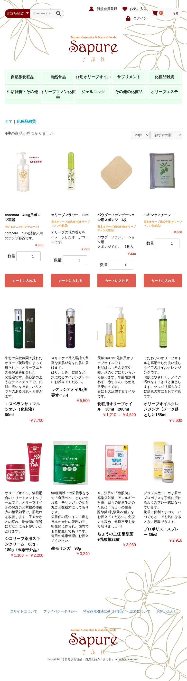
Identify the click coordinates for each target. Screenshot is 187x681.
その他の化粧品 (128, 92)
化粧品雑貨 (164, 77)
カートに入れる (24, 281)
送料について (140, 611)
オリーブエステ (164, 92)
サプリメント (128, 77)
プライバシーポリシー (60, 611)
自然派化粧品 (22, 77)
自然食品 (58, 77)
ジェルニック (93, 92)
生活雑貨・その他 (22, 92)
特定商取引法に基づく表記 (103, 611)
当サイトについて (23, 611)
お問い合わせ (167, 611)
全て (9, 121)
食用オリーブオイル (93, 77)
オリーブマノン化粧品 (57, 94)
